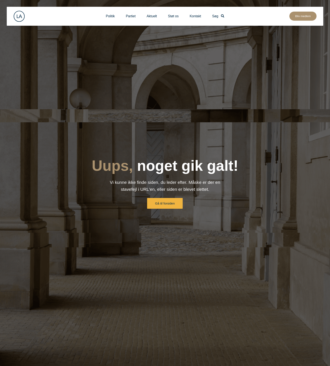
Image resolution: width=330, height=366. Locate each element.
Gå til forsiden (165, 203)
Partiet (131, 16)
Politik (110, 16)
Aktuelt (152, 16)
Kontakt (195, 16)
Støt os (173, 16)
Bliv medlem (303, 16)
